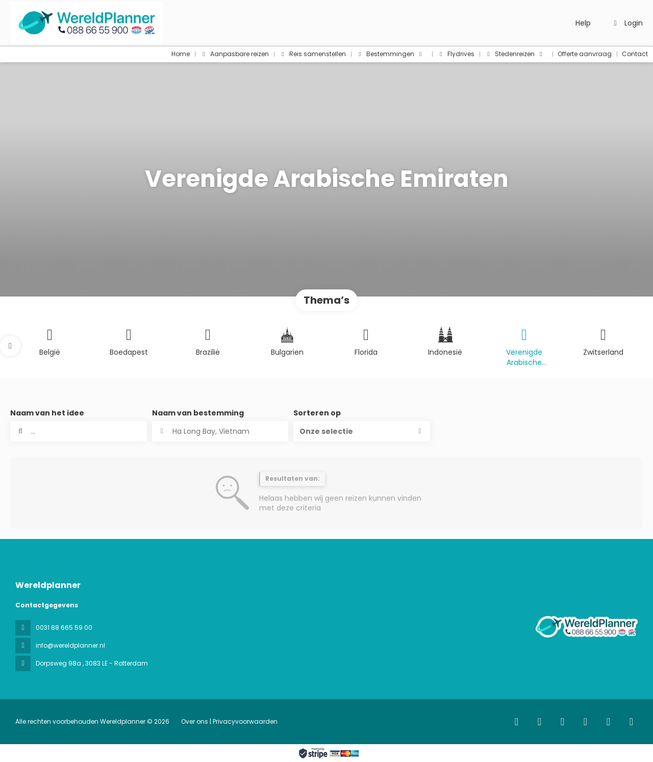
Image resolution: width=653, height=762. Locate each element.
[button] (10, 346)
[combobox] (220, 431)
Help (583, 23)
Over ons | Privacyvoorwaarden (229, 721)
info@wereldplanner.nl (70, 645)
